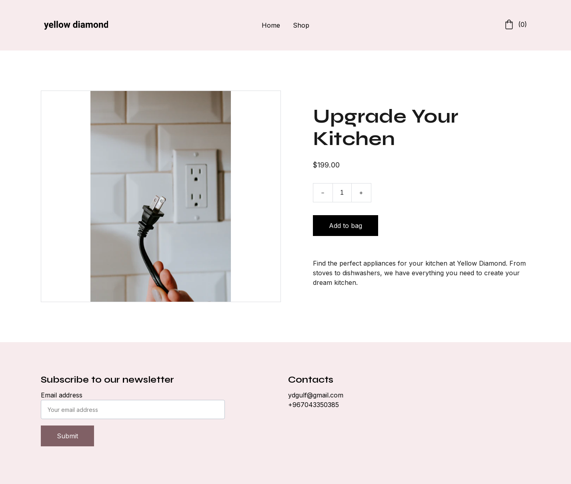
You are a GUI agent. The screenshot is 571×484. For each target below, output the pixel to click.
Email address (61, 395)
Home (271, 25)
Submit (67, 436)
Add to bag (345, 226)
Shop (301, 25)
